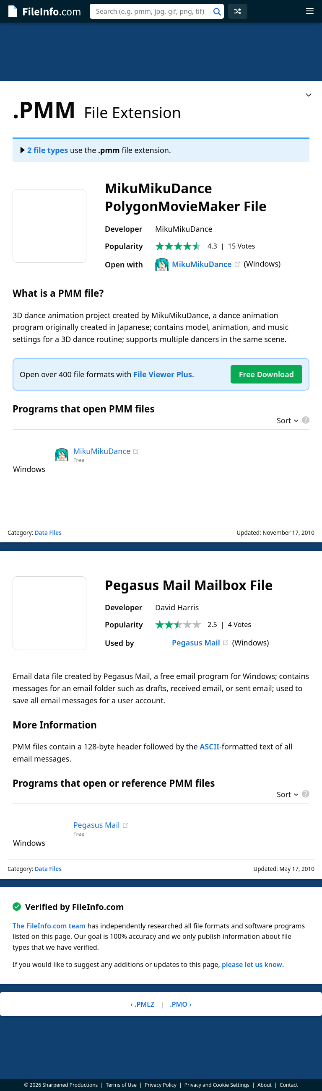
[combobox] (157, 11)
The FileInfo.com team (49, 925)
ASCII (209, 746)
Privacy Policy (161, 1084)
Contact (289, 1084)
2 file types (44, 150)
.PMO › (180, 1004)
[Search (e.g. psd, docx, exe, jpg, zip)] (157, 11)
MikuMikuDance (193, 264)
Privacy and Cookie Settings (216, 1084)
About (264, 1084)
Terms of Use (121, 1084)
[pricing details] (304, 420)
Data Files (48, 532)
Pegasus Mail (187, 642)
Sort (284, 421)
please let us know (252, 964)
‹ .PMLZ (142, 1004)
